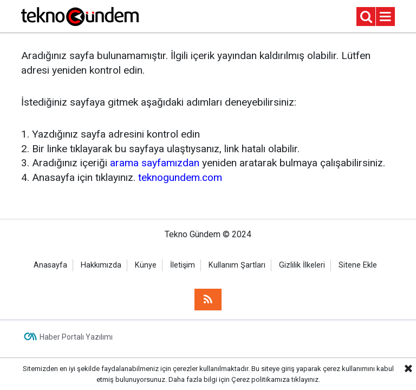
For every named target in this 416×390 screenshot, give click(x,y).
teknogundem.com (180, 177)
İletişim (182, 265)
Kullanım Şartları (237, 265)
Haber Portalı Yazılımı (76, 337)
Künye (146, 265)
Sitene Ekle (358, 265)
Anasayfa (50, 265)
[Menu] (385, 17)
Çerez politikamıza (260, 379)
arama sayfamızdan (154, 163)
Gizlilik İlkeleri (302, 265)
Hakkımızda (101, 265)
